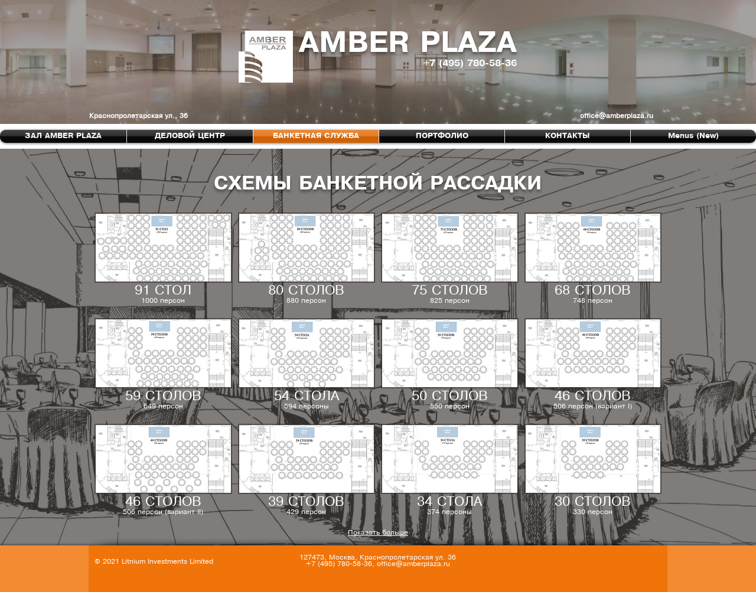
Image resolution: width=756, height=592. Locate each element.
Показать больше (378, 532)
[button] (163, 262)
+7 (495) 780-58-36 (470, 63)
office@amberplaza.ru (616, 116)
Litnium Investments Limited (167, 561)
